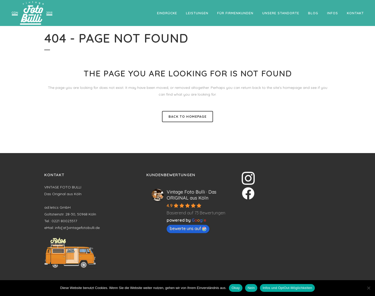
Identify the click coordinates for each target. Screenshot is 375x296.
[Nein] (368, 288)
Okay (236, 288)
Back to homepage (187, 116)
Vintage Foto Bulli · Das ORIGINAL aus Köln (191, 195)
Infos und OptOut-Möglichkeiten (287, 288)
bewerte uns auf (188, 228)
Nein (251, 288)
